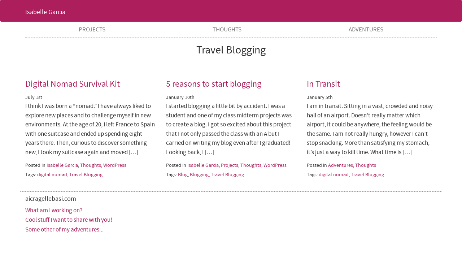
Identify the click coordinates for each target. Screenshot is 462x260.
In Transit (323, 84)
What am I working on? (53, 210)
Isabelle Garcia (45, 12)
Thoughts (227, 30)
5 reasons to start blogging (213, 84)
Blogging (199, 174)
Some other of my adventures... (64, 230)
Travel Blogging (86, 174)
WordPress (114, 165)
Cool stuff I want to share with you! (68, 220)
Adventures (366, 30)
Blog (183, 174)
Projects (92, 30)
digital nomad (52, 174)
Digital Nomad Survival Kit (72, 84)
